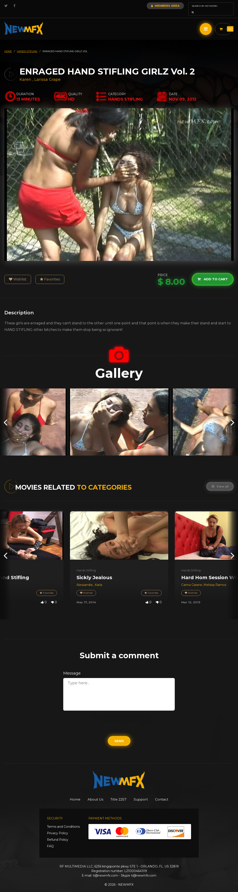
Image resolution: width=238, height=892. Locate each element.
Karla (98, 579)
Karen (26, 73)
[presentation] (5, 416)
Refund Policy (57, 834)
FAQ (50, 840)
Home (69, 793)
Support (144, 793)
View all (219, 480)
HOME (8, 45)
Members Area (153, 5)
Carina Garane (191, 579)
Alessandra (85, 579)
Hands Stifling (86, 564)
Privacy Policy (57, 827)
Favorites (50, 273)
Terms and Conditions (63, 821)
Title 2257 (119, 793)
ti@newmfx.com (105, 870)
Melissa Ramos (214, 579)
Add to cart (212, 273)
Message (72, 667)
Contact (167, 793)
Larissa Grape (47, 73)
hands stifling (27, 45)
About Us (92, 793)
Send (119, 735)
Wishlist (18, 273)
